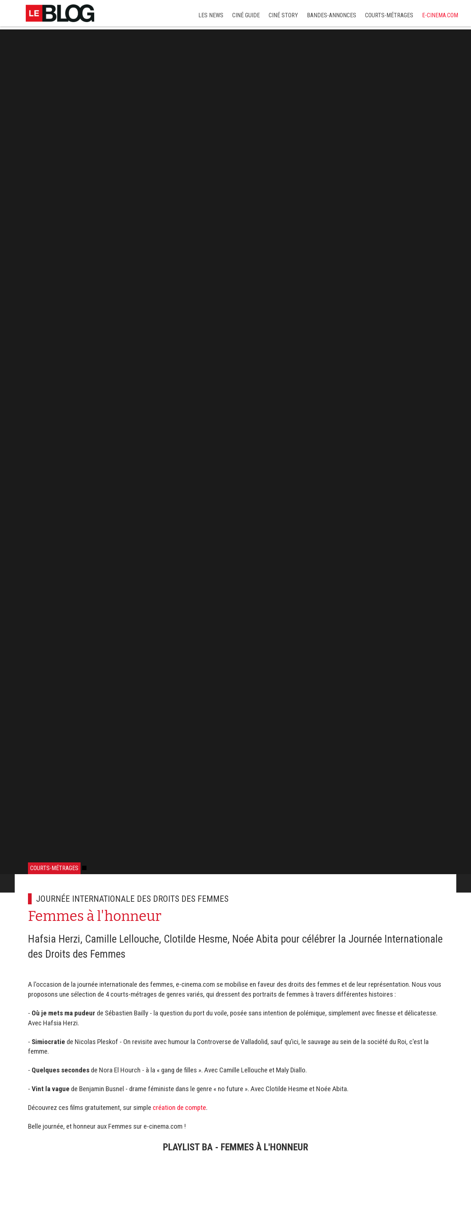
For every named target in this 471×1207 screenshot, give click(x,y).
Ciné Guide (246, 15)
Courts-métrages (389, 15)
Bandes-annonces (331, 15)
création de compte (179, 1107)
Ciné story (283, 15)
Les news (210, 15)
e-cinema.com (440, 15)
